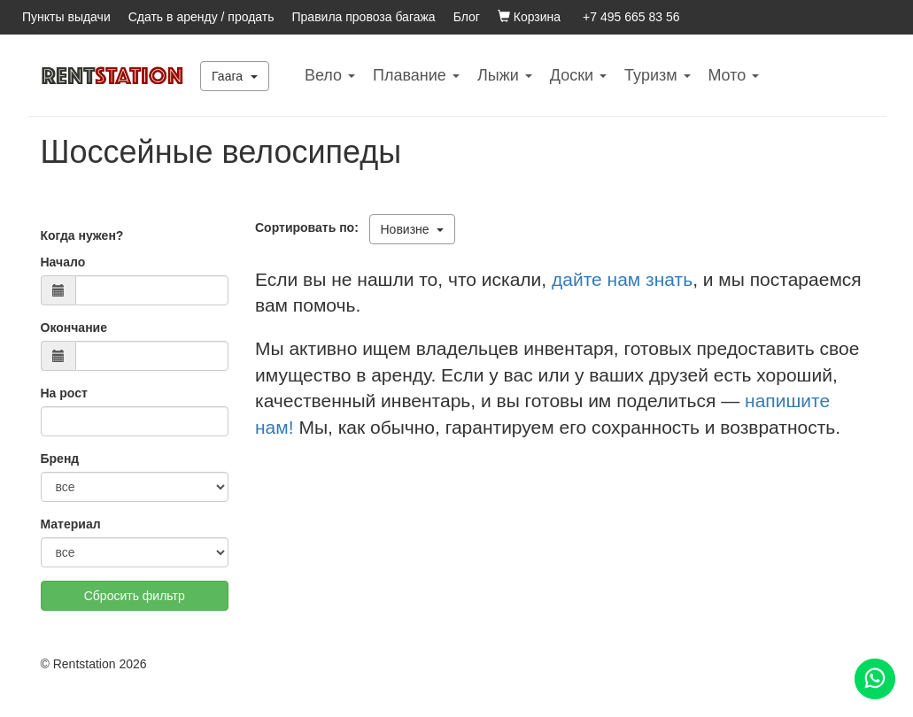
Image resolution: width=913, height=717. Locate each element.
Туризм (657, 75)
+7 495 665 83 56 (631, 17)
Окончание (74, 327)
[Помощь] (875, 679)
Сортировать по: (310, 227)
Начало (63, 262)
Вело (330, 75)
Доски (578, 75)
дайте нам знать (622, 279)
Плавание (416, 75)
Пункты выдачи (66, 17)
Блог (466, 17)
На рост (64, 393)
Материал (71, 524)
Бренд (60, 458)
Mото (734, 75)
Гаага (235, 76)
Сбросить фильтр (134, 596)
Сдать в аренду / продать (201, 17)
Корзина (529, 17)
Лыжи (504, 75)
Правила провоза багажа (364, 17)
